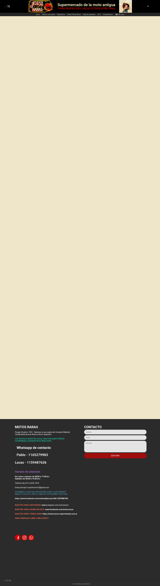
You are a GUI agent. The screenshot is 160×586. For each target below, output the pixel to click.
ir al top (8, 580)
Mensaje (115, 446)
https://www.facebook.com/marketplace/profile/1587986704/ (41, 498)
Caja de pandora (89, 14)
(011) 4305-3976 (32, 483)
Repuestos (61, 14)
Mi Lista (121, 14)
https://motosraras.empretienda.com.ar (59, 514)
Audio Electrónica (74, 14)
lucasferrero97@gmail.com (38, 487)
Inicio (38, 14)
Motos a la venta (48, 14)
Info (99, 14)
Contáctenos (108, 14)
